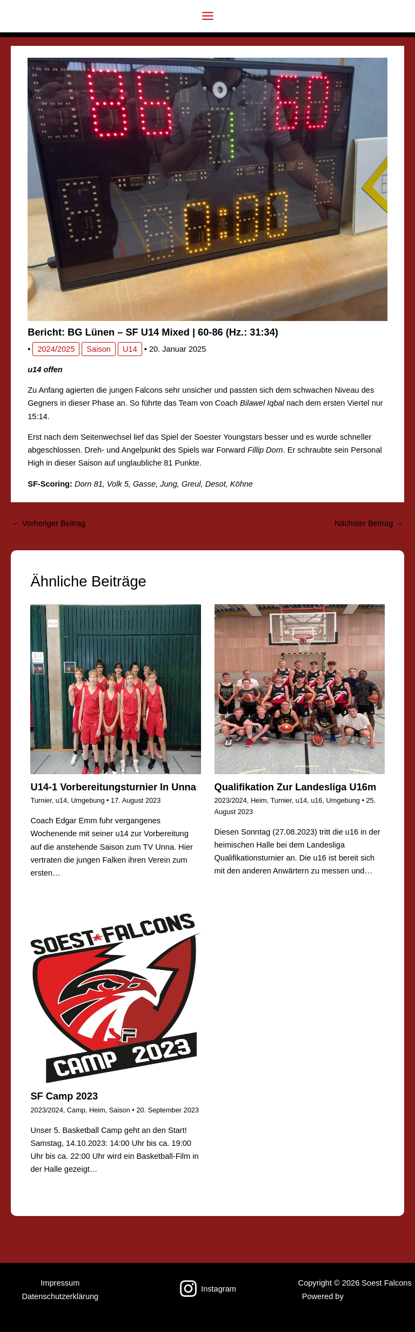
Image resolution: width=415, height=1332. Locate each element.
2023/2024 (231, 800)
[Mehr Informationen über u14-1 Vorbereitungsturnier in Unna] (115, 689)
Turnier (40, 800)
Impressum (60, 1283)
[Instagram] (207, 1288)
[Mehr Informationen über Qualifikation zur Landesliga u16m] (300, 689)
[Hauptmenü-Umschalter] (207, 16)
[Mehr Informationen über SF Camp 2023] (115, 998)
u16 (316, 800)
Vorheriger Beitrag (48, 523)
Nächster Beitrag (368, 523)
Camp (76, 1110)
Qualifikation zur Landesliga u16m (296, 787)
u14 (130, 349)
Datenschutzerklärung (60, 1296)
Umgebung (87, 800)
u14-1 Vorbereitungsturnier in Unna (113, 787)
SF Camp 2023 (64, 1096)
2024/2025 (56, 349)
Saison (98, 349)
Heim (259, 800)
